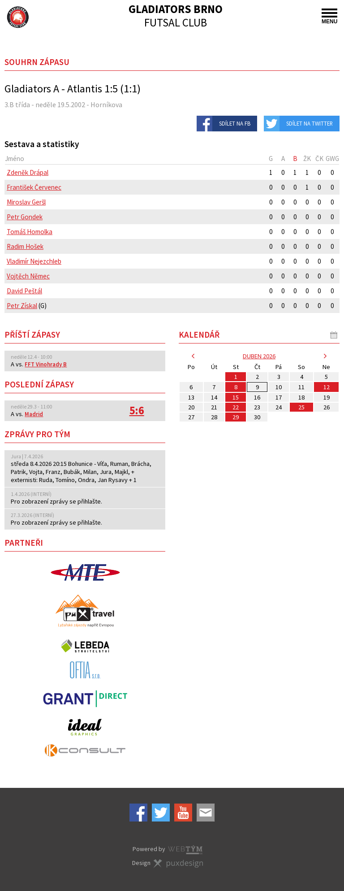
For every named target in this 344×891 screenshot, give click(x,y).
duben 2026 (259, 356)
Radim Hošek (25, 246)
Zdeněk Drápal (27, 172)
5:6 (136, 410)
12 (326, 387)
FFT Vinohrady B (46, 364)
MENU (329, 17)
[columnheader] (134, 158)
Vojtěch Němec (28, 276)
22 (235, 407)
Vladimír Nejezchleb (34, 261)
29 (235, 417)
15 (235, 397)
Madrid (34, 414)
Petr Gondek (25, 217)
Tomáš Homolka (29, 231)
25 (301, 407)
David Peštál (24, 291)
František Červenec (34, 187)
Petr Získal (22, 305)
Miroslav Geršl (26, 202)
